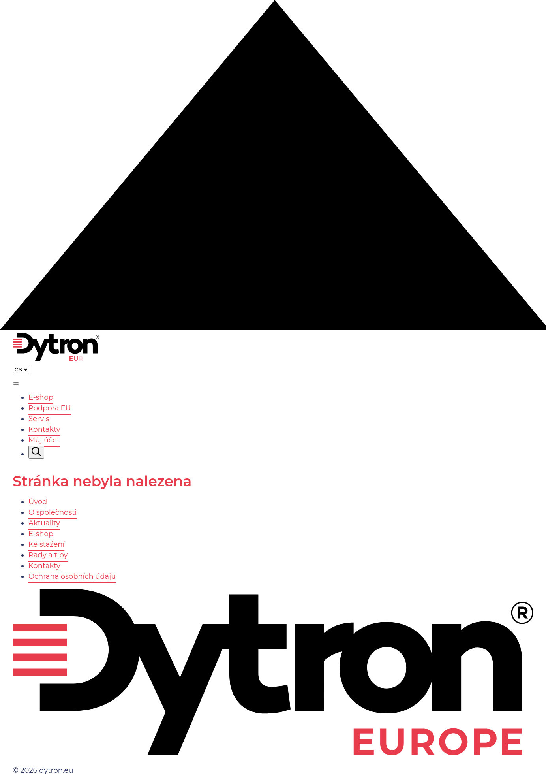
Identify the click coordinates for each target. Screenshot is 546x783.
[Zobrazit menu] (16, 383)
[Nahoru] (273, 327)
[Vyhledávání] (36, 452)
